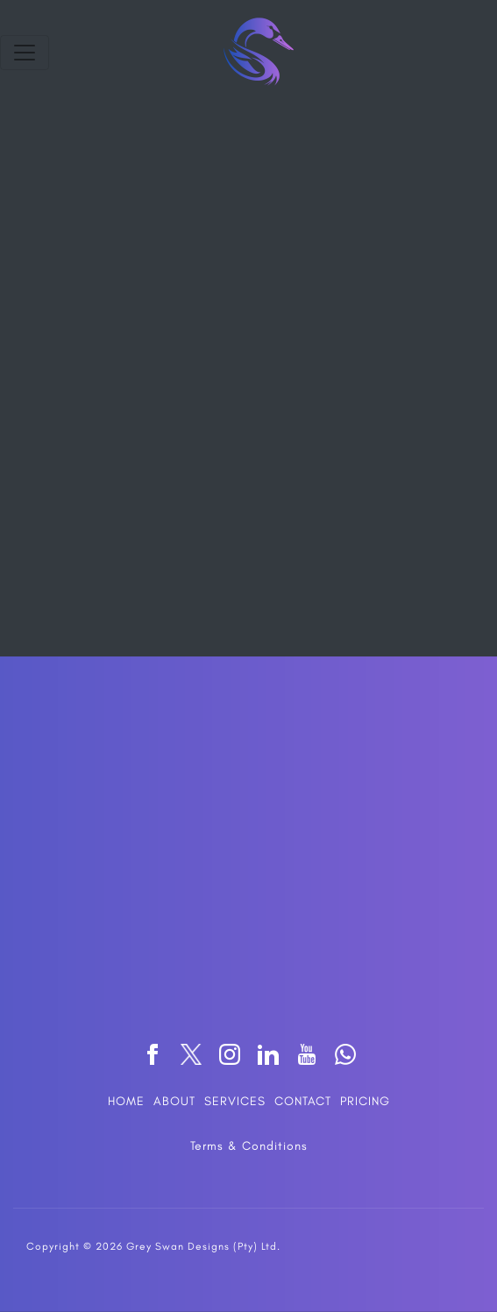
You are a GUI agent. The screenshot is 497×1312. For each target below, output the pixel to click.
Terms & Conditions (249, 1145)
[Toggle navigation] (24, 52)
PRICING (365, 1101)
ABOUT (174, 1101)
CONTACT (302, 1101)
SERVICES (235, 1101)
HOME (126, 1101)
